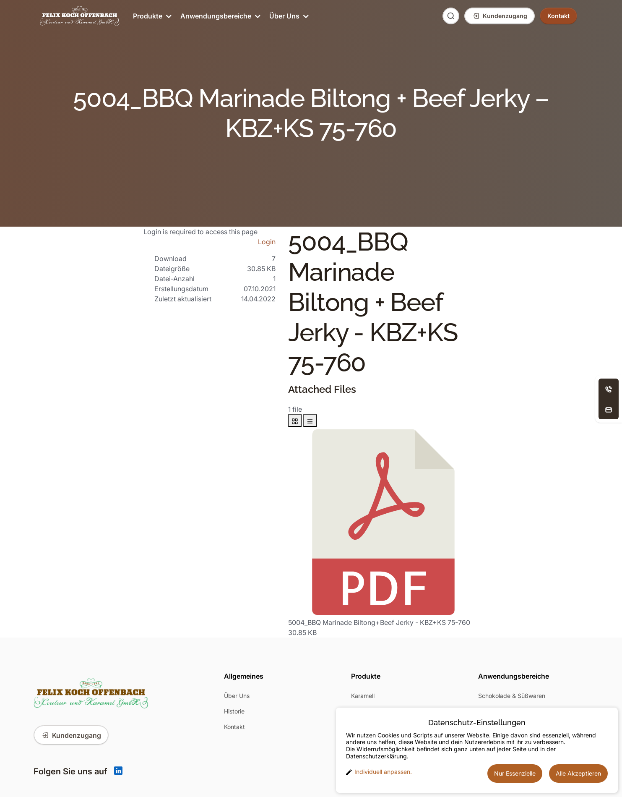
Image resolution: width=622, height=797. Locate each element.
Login (267, 242)
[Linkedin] (118, 771)
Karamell (363, 695)
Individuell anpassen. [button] (379, 771)
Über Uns (288, 16)
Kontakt (234, 726)
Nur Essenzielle (515, 773)
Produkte (151, 16)
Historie (234, 711)
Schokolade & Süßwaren (511, 695)
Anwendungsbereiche (219, 16)
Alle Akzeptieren (578, 773)
